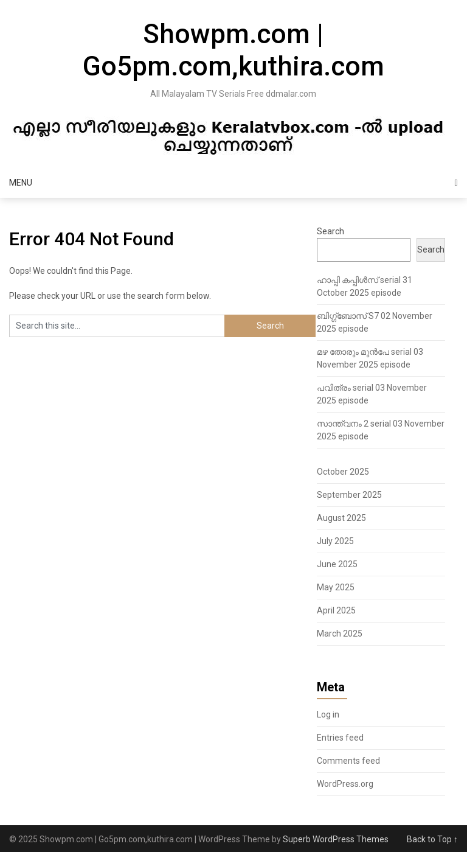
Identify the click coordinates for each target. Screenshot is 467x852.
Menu (20, 182)
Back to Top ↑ (432, 839)
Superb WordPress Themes (336, 839)
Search (330, 231)
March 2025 (339, 633)
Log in (328, 714)
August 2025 (341, 518)
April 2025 (336, 610)
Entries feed (340, 737)
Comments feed (348, 761)
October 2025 (343, 472)
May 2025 (336, 587)
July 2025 (335, 541)
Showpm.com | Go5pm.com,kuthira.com (233, 50)
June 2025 (337, 564)
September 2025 (349, 495)
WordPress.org (345, 784)
